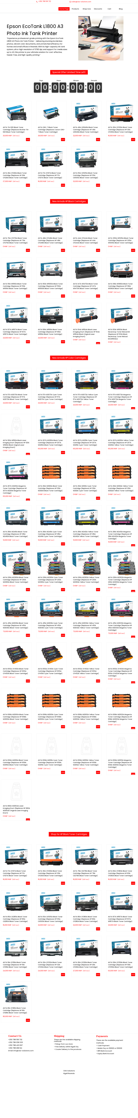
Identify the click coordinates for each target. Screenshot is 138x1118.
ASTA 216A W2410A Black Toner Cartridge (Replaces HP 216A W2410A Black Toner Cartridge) (15, 534)
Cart (109, 9)
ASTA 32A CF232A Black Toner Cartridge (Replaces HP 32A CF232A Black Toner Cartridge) (50, 964)
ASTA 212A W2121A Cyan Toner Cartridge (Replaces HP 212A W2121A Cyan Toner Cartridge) (85, 488)
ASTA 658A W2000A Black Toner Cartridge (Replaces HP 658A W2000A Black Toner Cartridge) (16, 716)
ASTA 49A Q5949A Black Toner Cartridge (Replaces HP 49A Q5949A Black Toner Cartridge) (85, 129)
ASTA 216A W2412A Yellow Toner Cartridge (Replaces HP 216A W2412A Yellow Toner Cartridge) (86, 534)
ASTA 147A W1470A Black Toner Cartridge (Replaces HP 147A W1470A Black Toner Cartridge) (85, 286)
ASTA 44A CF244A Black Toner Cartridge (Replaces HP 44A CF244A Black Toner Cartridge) (85, 240)
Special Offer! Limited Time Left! (69, 72)
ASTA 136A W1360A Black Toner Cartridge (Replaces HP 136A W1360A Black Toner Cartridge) (120, 286)
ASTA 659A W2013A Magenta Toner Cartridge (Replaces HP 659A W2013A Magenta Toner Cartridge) (120, 763)
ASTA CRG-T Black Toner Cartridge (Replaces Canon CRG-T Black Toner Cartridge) (51, 129)
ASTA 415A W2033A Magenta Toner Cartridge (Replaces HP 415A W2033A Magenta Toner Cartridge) (120, 626)
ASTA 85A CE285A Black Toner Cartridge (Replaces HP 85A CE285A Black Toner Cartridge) (15, 919)
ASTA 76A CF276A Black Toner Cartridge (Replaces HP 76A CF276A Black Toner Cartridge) (15, 240)
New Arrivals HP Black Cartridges (69, 201)
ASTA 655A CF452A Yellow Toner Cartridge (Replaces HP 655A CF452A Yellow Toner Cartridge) (86, 671)
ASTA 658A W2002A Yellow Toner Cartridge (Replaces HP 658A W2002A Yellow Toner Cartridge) (86, 716)
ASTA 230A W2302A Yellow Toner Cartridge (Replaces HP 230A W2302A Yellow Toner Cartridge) (86, 579)
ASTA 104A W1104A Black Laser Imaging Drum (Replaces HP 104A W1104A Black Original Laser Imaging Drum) (86, 333)
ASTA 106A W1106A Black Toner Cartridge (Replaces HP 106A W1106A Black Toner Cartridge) (50, 331)
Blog (121, 9)
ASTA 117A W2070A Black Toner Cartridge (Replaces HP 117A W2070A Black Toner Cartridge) (15, 397)
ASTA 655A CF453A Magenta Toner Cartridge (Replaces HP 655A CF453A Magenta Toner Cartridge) (120, 672)
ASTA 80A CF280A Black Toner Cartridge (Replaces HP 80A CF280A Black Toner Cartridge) (85, 919)
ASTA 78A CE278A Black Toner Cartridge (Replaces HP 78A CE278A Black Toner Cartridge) (85, 873)
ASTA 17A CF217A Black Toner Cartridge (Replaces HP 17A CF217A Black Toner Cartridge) (50, 175)
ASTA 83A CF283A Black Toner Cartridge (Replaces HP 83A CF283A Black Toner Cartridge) (120, 873)
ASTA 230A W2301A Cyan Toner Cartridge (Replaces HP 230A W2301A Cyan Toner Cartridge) (50, 579)
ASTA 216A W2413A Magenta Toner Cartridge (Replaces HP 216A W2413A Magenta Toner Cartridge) (120, 535)
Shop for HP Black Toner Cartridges (69, 834)
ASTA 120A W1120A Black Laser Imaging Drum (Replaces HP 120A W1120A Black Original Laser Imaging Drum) (16, 443)
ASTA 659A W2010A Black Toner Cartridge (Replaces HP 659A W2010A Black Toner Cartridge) (15, 762)
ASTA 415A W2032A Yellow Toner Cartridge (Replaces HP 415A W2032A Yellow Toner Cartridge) (86, 625)
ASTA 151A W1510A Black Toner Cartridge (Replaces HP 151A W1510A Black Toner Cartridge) (15, 286)
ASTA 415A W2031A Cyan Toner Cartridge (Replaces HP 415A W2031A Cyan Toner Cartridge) (50, 625)
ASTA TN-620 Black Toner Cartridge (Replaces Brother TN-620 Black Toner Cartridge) (16, 129)
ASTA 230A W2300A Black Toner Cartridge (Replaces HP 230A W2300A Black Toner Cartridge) (15, 579)
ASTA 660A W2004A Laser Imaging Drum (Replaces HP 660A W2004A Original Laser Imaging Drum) (16, 809)
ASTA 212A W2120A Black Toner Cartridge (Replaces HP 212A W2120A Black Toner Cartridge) (50, 488)
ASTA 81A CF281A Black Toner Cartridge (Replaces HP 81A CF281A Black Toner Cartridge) (15, 1010)
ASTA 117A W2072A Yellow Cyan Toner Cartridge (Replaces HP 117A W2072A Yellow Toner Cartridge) (85, 398)
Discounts (98, 9)
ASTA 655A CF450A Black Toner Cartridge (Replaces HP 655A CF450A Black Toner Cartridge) (15, 671)
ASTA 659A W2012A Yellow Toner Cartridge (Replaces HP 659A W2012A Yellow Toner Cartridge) (86, 762)
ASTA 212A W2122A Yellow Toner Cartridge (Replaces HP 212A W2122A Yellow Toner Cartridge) (120, 488)
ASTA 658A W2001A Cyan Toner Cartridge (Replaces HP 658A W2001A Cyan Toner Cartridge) (50, 716)
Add (27, 139)
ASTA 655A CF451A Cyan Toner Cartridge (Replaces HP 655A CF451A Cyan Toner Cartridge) (50, 671)
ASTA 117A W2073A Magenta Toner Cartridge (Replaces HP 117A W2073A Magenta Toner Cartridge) (120, 398)
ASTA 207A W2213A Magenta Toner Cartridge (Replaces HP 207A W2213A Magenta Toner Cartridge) (15, 489)
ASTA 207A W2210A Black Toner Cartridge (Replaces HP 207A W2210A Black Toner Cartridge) (50, 442)
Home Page (64, 9)
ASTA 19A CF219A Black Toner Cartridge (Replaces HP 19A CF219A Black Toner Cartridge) (15, 964)
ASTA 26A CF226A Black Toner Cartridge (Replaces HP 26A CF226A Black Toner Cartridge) (15, 175)
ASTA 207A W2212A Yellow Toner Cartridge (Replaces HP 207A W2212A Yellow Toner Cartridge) (121, 442)
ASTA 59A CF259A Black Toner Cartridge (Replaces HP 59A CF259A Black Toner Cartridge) (120, 964)
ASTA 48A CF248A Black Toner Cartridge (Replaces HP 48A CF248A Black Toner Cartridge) (50, 240)
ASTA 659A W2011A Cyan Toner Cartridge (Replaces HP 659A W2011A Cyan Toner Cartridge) (50, 762)
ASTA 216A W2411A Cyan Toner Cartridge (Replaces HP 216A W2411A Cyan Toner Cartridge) (50, 534)
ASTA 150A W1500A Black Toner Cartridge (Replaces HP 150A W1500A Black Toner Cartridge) (50, 286)
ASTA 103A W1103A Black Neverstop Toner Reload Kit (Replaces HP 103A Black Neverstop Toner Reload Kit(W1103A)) (119, 334)
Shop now (87, 9)
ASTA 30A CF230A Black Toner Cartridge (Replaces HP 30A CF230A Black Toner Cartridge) (120, 129)
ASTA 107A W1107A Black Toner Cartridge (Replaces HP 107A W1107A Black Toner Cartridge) (15, 331)
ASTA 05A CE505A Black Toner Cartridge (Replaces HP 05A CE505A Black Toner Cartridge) (85, 175)
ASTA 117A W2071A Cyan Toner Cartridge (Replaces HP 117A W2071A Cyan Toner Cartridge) (50, 397)
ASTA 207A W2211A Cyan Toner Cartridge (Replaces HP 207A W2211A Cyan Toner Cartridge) (85, 442)
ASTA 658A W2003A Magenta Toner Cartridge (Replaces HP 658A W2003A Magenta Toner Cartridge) (120, 718)
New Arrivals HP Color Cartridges (69, 357)
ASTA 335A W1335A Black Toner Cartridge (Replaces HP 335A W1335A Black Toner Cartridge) (120, 240)
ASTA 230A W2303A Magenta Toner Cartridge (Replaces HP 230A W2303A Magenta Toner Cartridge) (120, 581)
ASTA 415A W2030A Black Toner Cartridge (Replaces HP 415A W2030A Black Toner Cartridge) (15, 625)
